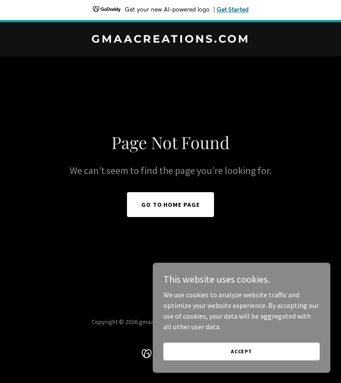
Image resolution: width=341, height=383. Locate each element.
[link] (170, 40)
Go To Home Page (170, 205)
